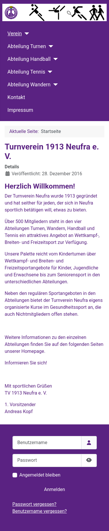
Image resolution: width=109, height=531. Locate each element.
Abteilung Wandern (29, 84)
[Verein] (25, 33)
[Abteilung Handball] (54, 59)
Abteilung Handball (29, 59)
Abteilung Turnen (27, 46)
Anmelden (54, 489)
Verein (15, 34)
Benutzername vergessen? (39, 511)
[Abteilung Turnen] (49, 46)
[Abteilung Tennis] (49, 72)
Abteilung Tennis (26, 72)
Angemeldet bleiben (39, 475)
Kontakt (16, 97)
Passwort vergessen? (34, 504)
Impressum (20, 110)
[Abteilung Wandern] (54, 84)
